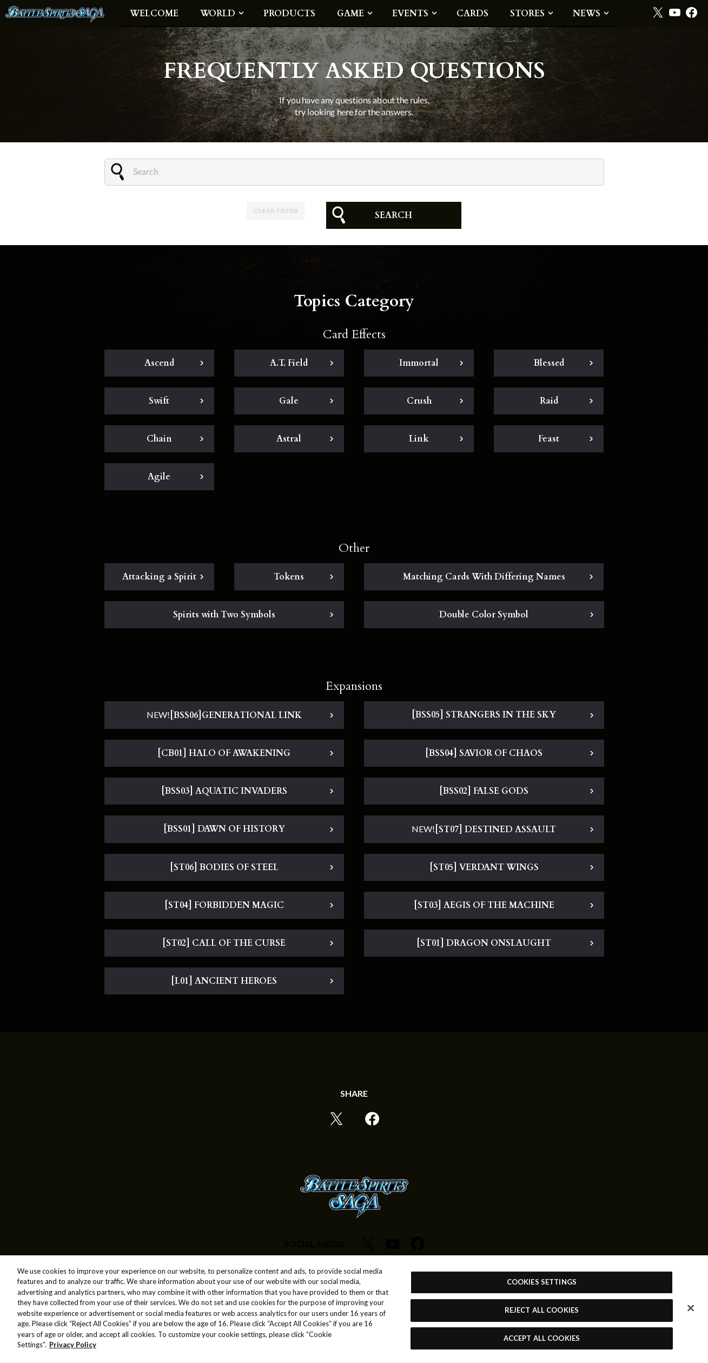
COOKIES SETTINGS (542, 1282)
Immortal (419, 363)
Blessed (549, 363)
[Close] (691, 1309)
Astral (288, 439)
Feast (548, 439)
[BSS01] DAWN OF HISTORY (224, 829)
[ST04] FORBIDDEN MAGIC (224, 905)
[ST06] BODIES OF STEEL (224, 867)
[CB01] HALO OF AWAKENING (223, 753)
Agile (159, 477)
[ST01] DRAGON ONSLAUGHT (483, 943)
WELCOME (154, 13)
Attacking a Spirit (159, 577)
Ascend (159, 363)
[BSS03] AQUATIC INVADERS (224, 791)
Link (419, 439)
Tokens (289, 577)
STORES (527, 13)
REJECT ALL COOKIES (542, 1310)
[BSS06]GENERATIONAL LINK (224, 715)
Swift (159, 401)
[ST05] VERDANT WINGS (484, 867)
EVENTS (410, 13)
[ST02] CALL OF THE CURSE (224, 943)
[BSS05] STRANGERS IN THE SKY (484, 715)
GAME (350, 13)
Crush (419, 401)
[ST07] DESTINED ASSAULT (484, 829)
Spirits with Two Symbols (224, 615)
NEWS (586, 13)
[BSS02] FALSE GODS (483, 791)
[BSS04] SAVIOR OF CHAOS (483, 753)
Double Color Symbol (483, 615)
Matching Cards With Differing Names (484, 577)
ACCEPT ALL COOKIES (542, 1338)
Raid (549, 401)
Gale (289, 401)
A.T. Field (289, 363)
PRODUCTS (289, 13)
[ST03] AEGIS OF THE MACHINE (484, 905)
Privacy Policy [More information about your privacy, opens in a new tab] (72, 1345)
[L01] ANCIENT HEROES (224, 981)
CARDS (472, 13)
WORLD (217, 13)
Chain (159, 439)
